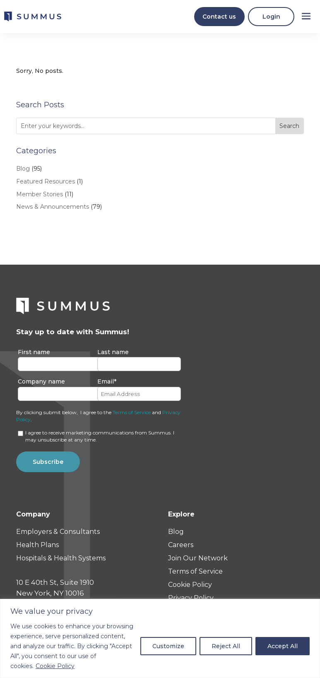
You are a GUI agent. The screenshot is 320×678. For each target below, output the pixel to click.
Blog (23, 172)
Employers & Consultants (58, 535)
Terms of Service (132, 416)
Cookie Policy (55, 666)
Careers (180, 549)
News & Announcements (52, 210)
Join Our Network (198, 562)
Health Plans (37, 549)
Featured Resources (45, 184)
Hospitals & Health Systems (61, 562)
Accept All (282, 646)
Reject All (226, 646)
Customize (168, 646)
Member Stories (39, 197)
